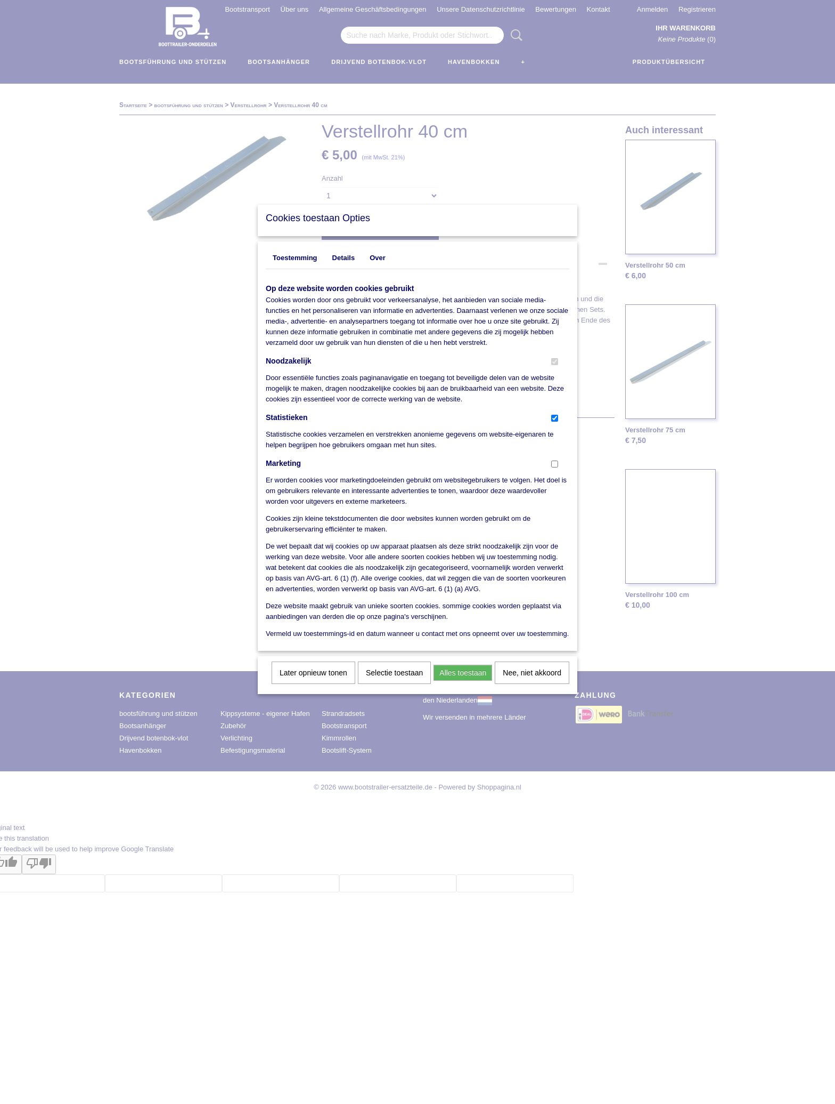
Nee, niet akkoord (532, 686)
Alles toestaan (462, 686)
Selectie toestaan (394, 686)
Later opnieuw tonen (313, 686)
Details (343, 272)
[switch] (554, 375)
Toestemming (295, 272)
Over (378, 272)
